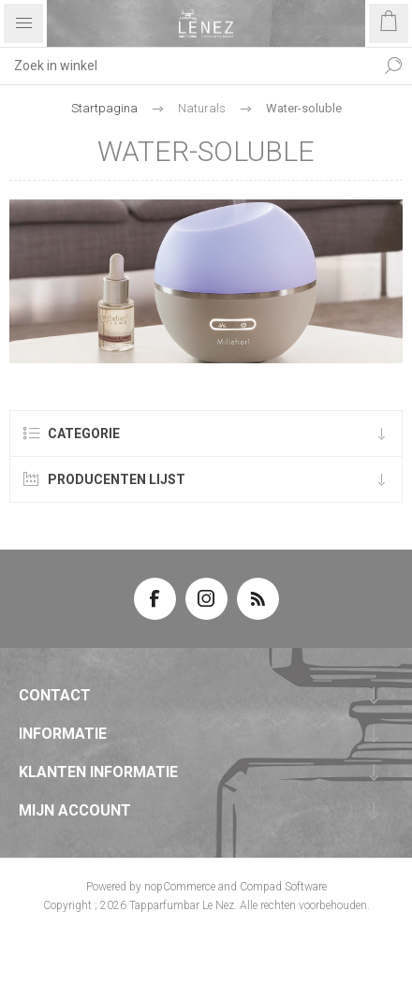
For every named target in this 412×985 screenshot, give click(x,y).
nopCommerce (179, 886)
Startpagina (104, 108)
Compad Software (283, 886)
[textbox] (187, 65)
